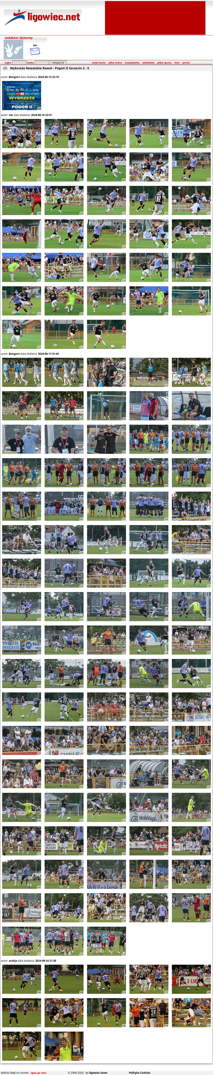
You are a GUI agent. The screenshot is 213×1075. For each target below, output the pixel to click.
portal (186, 62)
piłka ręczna (164, 62)
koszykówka (132, 62)
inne (176, 62)
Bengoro (14, 77)
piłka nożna (115, 62)
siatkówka (148, 62)
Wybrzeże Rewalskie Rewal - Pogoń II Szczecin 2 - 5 (49, 68)
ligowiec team (98, 1073)
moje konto (99, 62)
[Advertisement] (155, 17)
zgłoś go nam (38, 1072)
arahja (13, 961)
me (11, 115)
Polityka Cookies (139, 1073)
